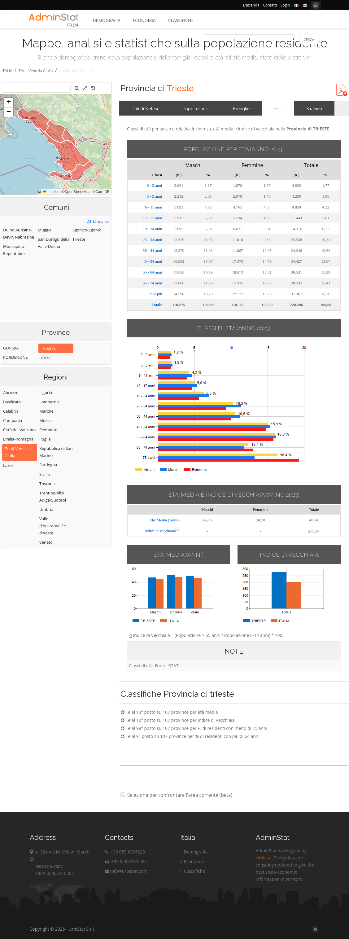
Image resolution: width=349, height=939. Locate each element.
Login (285, 5)
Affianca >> (98, 222)
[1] (177, 530)
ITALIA (7, 70)
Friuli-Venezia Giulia (36, 70)
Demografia (106, 20)
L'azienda (251, 5)
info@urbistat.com (126, 871)
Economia (144, 20)
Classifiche (181, 20)
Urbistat (264, 858)
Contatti (270, 5)
